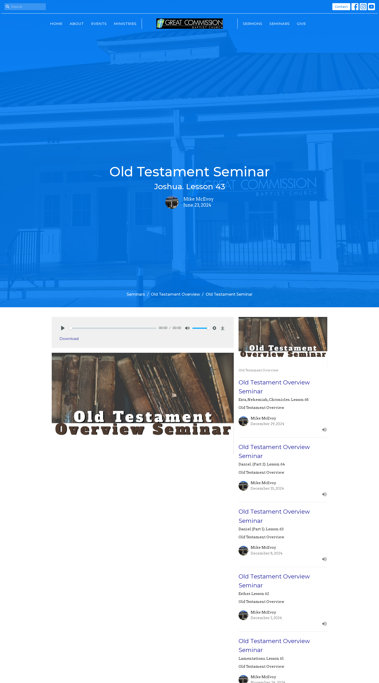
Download (69, 338)
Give (301, 23)
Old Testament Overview (175, 294)
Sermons (252, 23)
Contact (341, 6)
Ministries (125, 23)
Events (99, 23)
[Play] (63, 328)
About (77, 23)
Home (56, 23)
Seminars (280, 23)
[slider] (112, 328)
